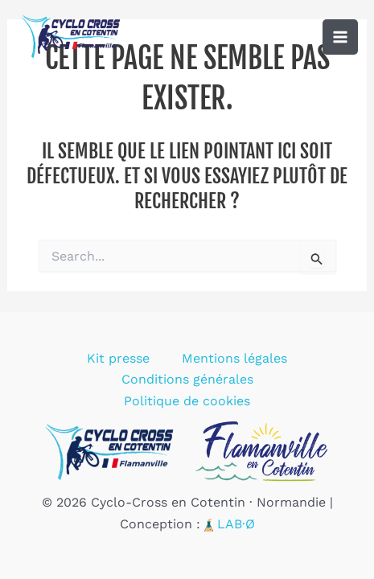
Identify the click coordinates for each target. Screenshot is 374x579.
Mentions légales (234, 358)
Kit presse (118, 358)
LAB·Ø (236, 524)
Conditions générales (187, 379)
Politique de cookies (187, 401)
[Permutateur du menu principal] (340, 37)
